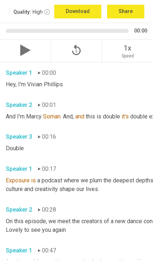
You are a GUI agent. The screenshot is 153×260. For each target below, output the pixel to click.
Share (126, 11)
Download (78, 11)
